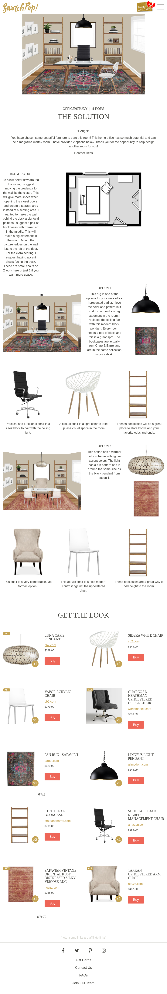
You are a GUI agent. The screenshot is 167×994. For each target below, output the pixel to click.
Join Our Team (84, 983)
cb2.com (50, 645)
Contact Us (83, 967)
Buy (52, 661)
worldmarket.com (139, 708)
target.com (52, 760)
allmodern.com (138, 764)
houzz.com (52, 887)
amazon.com (136, 824)
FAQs (83, 975)
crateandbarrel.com (58, 820)
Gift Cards (83, 960)
